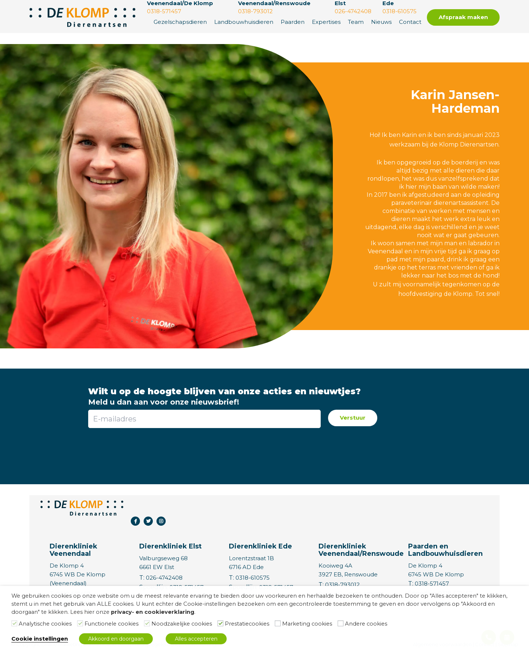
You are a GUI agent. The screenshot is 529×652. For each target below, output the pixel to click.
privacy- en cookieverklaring (152, 612)
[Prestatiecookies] (220, 623)
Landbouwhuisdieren (243, 21)
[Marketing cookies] (278, 623)
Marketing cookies (307, 623)
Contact (410, 21)
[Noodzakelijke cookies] (147, 623)
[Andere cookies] (340, 623)
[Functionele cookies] (80, 623)
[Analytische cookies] (14, 623)
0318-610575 (252, 577)
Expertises (326, 21)
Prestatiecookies (247, 623)
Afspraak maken (463, 17)
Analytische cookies (45, 623)
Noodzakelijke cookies (181, 623)
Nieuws (381, 21)
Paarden (293, 21)
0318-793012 (342, 584)
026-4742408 (164, 577)
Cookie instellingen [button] (39, 638)
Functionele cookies (111, 623)
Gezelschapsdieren (180, 21)
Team (356, 21)
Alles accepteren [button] (196, 638)
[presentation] (204, 451)
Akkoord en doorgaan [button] (116, 638)
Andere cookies (366, 623)
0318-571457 (432, 583)
